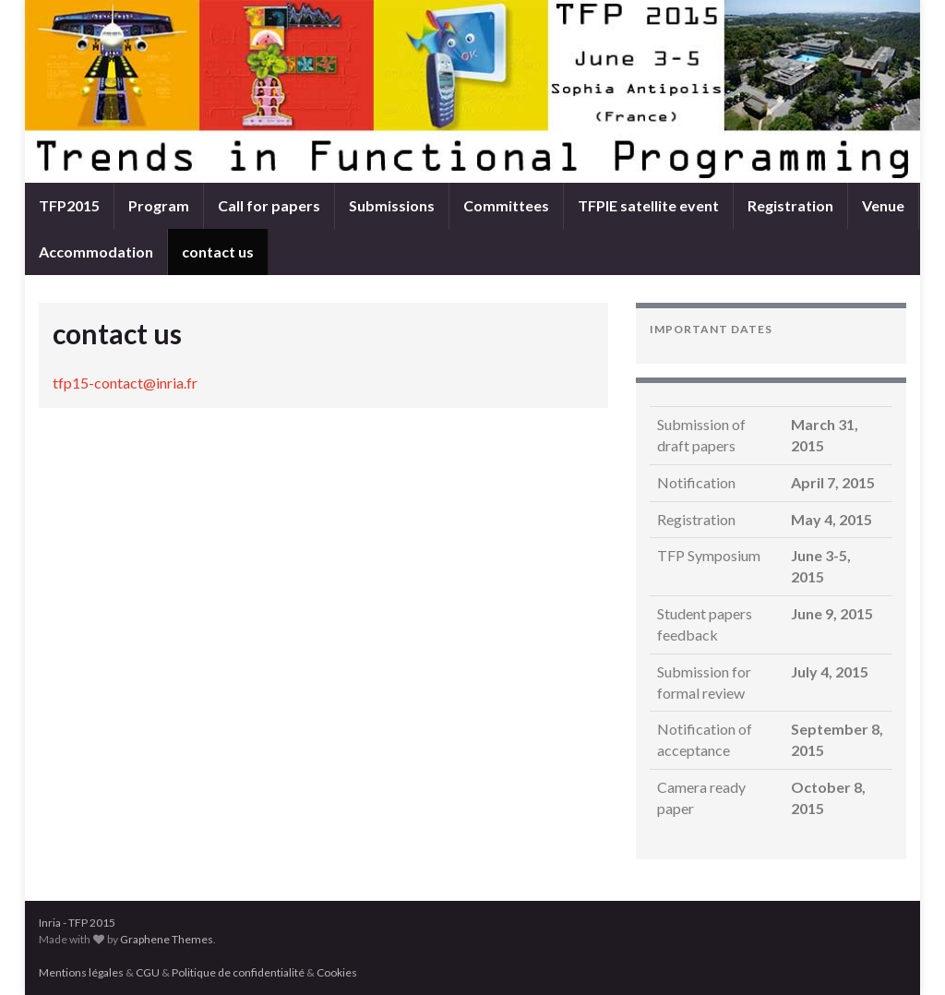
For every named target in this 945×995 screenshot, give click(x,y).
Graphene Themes (166, 939)
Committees (506, 205)
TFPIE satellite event (648, 205)
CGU (148, 972)
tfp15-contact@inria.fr (125, 382)
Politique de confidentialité (238, 972)
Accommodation (96, 251)
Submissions (392, 205)
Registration (790, 205)
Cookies (337, 972)
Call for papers (269, 205)
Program (158, 205)
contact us (218, 251)
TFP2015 (69, 205)
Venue (883, 205)
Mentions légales (81, 972)
